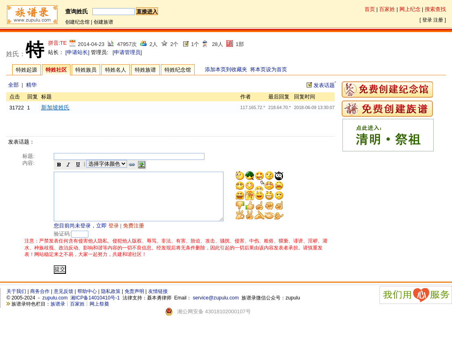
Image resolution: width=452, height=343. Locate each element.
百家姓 (387, 9)
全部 (13, 85)
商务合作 (40, 301)
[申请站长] (78, 52)
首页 (369, 9)
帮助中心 (87, 301)
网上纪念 (410, 9)
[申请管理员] (127, 52)
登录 (427, 20)
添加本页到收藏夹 (226, 69)
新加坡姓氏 (55, 107)
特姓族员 (86, 70)
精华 (31, 85)
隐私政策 (111, 301)
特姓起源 (26, 70)
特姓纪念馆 (178, 70)
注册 (438, 20)
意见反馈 (63, 301)
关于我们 (16, 301)
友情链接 (158, 301)
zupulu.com (55, 307)
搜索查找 (435, 9)
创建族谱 (103, 22)
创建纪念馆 (77, 22)
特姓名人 (115, 70)
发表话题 (324, 85)
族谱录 (57, 314)
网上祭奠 (99, 314)
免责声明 (134, 301)
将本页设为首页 (268, 69)
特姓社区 (56, 70)
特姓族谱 (145, 70)
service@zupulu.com (216, 307)
